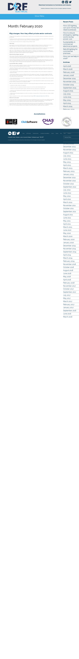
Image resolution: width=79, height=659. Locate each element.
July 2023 (67, 156)
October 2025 (68, 85)
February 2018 (68, 283)
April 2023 (67, 165)
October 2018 (68, 267)
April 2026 (67, 66)
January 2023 (68, 174)
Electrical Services (35, 133)
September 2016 (69, 311)
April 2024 (67, 134)
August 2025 (68, 91)
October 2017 (68, 289)
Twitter (18, 133)
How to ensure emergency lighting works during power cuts (70, 36)
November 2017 (69, 286)
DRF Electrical (25, 7)
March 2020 (67, 236)
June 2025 (67, 97)
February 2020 (69, 239)
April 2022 (67, 199)
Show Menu (39, 16)
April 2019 (67, 255)
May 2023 (67, 162)
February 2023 (69, 171)
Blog (61, 133)
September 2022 (69, 187)
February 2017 (68, 304)
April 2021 (67, 224)
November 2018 (69, 264)
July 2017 (67, 295)
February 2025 (69, 109)
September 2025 (69, 88)
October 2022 (68, 184)
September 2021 (69, 212)
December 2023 (69, 147)
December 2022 (69, 178)
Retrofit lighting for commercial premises (70, 51)
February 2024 (69, 140)
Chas (48, 121)
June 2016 (67, 314)
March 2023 (67, 168)
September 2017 (69, 292)
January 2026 (68, 75)
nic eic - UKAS (11, 121)
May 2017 (67, 298)
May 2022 (67, 196)
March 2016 (67, 317)
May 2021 (67, 221)
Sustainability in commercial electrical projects (70, 44)
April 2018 (67, 280)
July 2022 (67, 190)
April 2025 (67, 103)
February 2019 (68, 261)
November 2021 (69, 205)
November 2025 (69, 82)
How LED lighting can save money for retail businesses (71, 28)
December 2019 (69, 246)
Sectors (52, 133)
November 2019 (69, 249)
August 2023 (68, 153)
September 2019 (69, 252)
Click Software (29, 121)
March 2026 (67, 69)
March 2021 (67, 227)
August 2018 (68, 270)
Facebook (14, 133)
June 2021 (67, 218)
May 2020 (67, 233)
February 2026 (69, 72)
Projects (57, 133)
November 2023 (69, 150)
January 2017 (68, 307)
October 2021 (68, 208)
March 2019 (67, 258)
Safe (66, 121)
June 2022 (67, 193)
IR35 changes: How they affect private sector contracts (30, 33)
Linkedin (10, 133)
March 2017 (67, 301)
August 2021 (68, 215)
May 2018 (67, 277)
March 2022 (67, 202)
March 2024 (67, 137)
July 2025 (67, 94)
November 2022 (69, 181)
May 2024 (67, 131)
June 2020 (67, 230)
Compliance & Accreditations (44, 133)
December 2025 (69, 78)
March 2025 (67, 106)
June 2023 (67, 159)
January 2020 (68, 243)
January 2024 (68, 144)
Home (24, 133)
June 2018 (67, 273)
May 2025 (67, 100)
